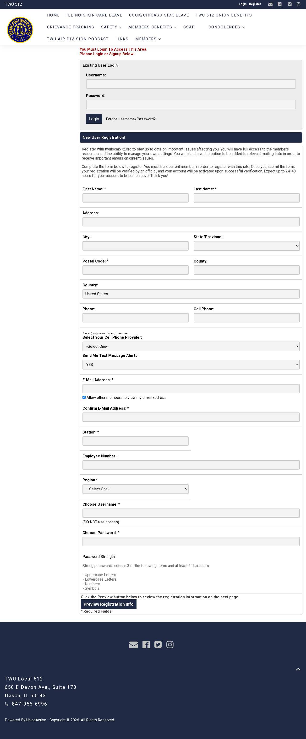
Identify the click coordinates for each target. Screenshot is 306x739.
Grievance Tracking (70, 27)
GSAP (189, 27)
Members (148, 39)
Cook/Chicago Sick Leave (159, 15)
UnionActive (36, 720)
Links (122, 39)
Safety (111, 27)
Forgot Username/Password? (131, 119)
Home (53, 15)
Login (242, 4)
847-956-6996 (29, 704)
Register (255, 4)
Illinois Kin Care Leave (94, 15)
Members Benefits (152, 27)
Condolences (226, 27)
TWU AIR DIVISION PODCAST (78, 39)
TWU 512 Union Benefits (224, 15)
